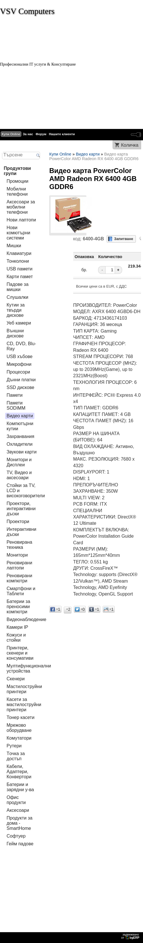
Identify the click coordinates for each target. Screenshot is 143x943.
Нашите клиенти (62, 134)
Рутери (14, 745)
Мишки (14, 245)
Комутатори (19, 738)
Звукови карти (22, 451)
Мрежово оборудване (19, 728)
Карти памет (20, 276)
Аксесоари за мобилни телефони (21, 207)
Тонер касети (20, 717)
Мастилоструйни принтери (24, 689)
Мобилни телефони (17, 191)
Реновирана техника (19, 545)
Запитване (123, 239)
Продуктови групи (17, 171)
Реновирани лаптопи (19, 565)
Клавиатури (19, 253)
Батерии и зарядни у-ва (20, 787)
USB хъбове (20, 356)
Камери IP (17, 627)
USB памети (20, 268)
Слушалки (17, 297)
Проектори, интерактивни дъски (21, 508)
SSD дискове (20, 387)
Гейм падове (20, 843)
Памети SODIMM (16, 405)
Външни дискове (15, 333)
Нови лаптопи (21, 219)
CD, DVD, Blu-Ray (21, 346)
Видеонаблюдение (26, 619)
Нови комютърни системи (18, 232)
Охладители (20, 444)
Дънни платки (21, 379)
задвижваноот (130, 936)
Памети (15, 395)
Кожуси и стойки (16, 637)
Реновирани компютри (19, 578)
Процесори (18, 372)
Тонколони (18, 261)
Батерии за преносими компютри (18, 606)
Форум (40, 134)
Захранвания (20, 436)
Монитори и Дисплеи (19, 462)
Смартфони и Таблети (21, 591)
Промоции (17, 181)
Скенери (16, 678)
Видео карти (20, 415)
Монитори (17, 555)
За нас (28, 134)
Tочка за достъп (16, 756)
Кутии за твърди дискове (16, 310)
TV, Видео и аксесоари (19, 475)
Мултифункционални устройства (29, 668)
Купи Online (11, 134)
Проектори (18, 521)
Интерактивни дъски (21, 532)
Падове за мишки (18, 287)
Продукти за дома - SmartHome (19, 823)
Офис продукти (16, 800)
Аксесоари (18, 810)
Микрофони (19, 364)
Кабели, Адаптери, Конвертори (19, 771)
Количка (129, 145)
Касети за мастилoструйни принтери (24, 704)
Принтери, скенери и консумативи (20, 653)
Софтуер (16, 836)
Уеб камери (19, 323)
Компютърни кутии (20, 426)
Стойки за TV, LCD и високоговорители (26, 490)
